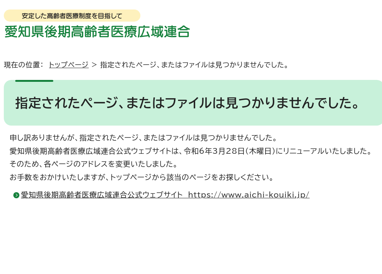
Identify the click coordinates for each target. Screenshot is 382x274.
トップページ (69, 64)
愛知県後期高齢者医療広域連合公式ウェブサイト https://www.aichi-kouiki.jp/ (165, 194)
